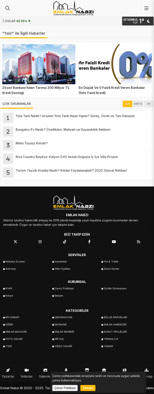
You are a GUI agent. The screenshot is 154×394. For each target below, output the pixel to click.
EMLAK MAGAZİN (16, 331)
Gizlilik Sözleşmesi (115, 288)
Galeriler (45, 372)
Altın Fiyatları (62, 268)
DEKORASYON (63, 317)
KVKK (9, 288)
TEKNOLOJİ (111, 338)
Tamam (87, 388)
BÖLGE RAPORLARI (115, 317)
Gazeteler (61, 261)
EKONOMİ (60, 324)
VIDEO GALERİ (63, 346)
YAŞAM (108, 346)
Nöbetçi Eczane (15, 261)
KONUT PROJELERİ (115, 331)
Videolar (26, 372)
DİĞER (9, 324)
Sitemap (146, 372)
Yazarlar (8, 372)
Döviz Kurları (111, 268)
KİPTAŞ (59, 338)
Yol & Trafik (111, 261)
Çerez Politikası (64, 288)
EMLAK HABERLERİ (115, 324)
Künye (9, 295)
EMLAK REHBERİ (64, 331)
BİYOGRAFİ (12, 317)
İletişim (59, 295)
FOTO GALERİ (14, 338)
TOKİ (9, 346)
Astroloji (11, 268)
